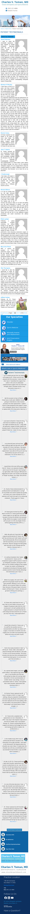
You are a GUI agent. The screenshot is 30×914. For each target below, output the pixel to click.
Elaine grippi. (5, 219)
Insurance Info (10, 834)
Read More (13, 390)
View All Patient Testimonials (14, 830)
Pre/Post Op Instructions (13, 844)
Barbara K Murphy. (6, 84)
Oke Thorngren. (6, 268)
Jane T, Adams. (5, 149)
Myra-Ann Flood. (6, 246)
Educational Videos (13, 364)
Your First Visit (10, 849)
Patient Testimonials (16, 372)
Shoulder (10, 322)
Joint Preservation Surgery (13, 339)
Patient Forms (12, 11)
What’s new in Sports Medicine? (13, 368)
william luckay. (5, 297)
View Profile (13, 351)
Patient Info (8, 28)
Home (2, 28)
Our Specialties (14, 316)
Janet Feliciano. (6, 39)
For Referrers (9, 839)
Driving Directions (9, 885)
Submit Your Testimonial (7, 36)
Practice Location (12, 877)
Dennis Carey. (5, 133)
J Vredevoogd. (5, 174)
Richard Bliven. (5, 189)
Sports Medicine (12, 327)
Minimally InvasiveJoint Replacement (13, 333)
